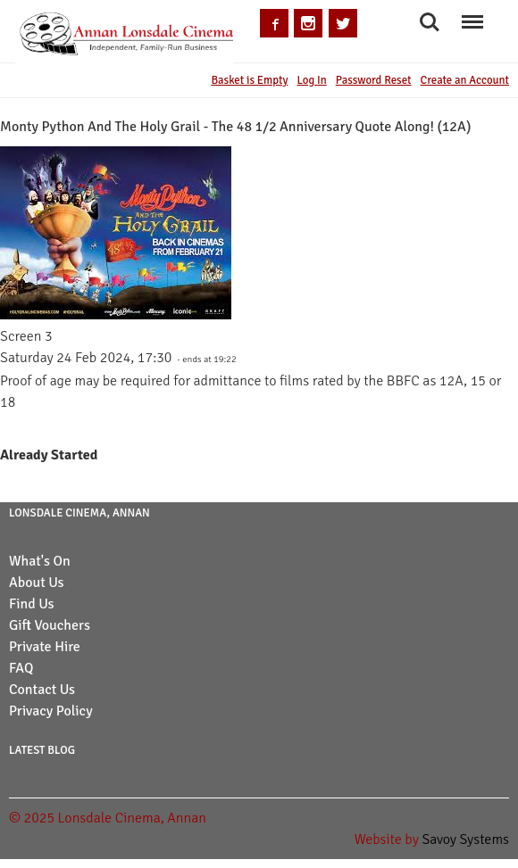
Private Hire (44, 647)
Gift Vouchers (49, 625)
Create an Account (465, 80)
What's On (40, 561)
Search (429, 22)
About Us (36, 582)
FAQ (21, 668)
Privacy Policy (51, 711)
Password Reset (374, 80)
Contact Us (42, 690)
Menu (472, 13)
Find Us (31, 604)
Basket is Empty (249, 80)
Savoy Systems (465, 839)
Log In (311, 80)
